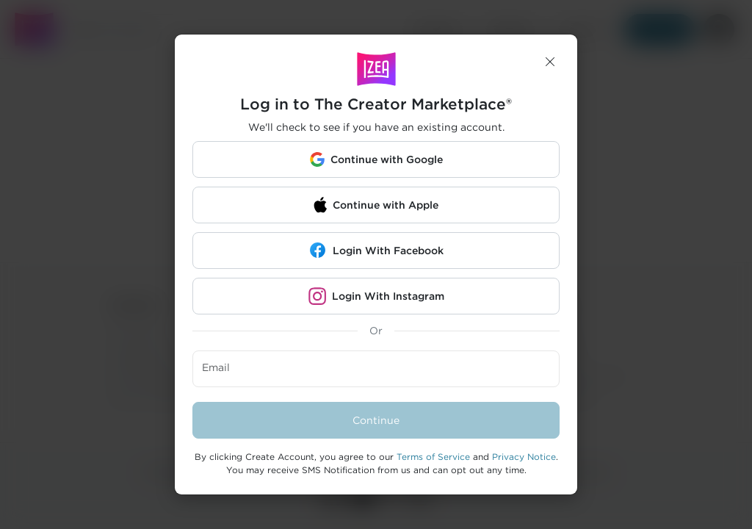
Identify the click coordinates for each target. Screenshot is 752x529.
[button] (550, 61)
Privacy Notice (524, 456)
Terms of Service (433, 456)
